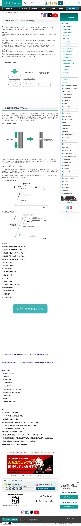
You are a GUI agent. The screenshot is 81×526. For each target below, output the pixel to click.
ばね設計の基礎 (16, 12)
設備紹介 (43, 8)
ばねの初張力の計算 (67, 57)
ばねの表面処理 (66, 159)
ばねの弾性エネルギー (67, 66)
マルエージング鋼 (67, 144)
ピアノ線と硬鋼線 (67, 116)
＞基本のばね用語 (7, 268)
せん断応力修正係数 (67, 60)
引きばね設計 (66, 38)
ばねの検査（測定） (67, 97)
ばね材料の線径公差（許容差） (69, 156)
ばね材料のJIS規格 (67, 113)
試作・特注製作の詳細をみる (69, 492)
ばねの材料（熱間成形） (68, 134)
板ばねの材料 (66, 137)
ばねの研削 (65, 175)
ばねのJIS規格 (66, 110)
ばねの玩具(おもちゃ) (67, 193)
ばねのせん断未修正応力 (68, 51)
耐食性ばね (65, 128)
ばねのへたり (66, 76)
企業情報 (52, 8)
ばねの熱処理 (66, 165)
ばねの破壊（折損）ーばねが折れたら (69, 86)
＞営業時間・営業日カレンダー (11, 284)
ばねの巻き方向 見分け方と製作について (69, 89)
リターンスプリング (67, 187)
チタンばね (65, 147)
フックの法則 (66, 72)
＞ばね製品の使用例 (7, 287)
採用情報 (61, 8)
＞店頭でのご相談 (7, 281)
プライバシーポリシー (71, 518)
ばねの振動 (65, 69)
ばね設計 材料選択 (67, 32)
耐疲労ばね (65, 122)
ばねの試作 (65, 23)
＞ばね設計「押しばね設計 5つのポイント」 (14, 253)
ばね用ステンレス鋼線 (67, 119)
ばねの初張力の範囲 (67, 54)
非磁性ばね (65, 131)
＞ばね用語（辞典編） (8, 265)
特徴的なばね (66, 190)
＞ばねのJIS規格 (6, 262)
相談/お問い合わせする (69, 497)
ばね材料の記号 (66, 106)
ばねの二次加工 (66, 171)
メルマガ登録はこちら (69, 506)
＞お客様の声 (6, 294)
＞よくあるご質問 (7, 297)
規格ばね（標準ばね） (67, 26)
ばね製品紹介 (34, 8)
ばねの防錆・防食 (67, 162)
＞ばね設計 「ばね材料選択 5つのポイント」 (14, 249)
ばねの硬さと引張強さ (67, 153)
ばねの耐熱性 (66, 168)
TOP (3, 12)
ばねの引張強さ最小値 (67, 48)
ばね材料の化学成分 (67, 150)
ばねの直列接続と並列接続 (68, 63)
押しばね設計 (66, 35)
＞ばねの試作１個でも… (9, 275)
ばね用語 (65, 103)
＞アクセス (5, 278)
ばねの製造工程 (66, 100)
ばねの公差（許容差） (67, 94)
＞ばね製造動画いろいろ (9, 290)
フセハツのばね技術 (22, 8)
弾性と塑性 (65, 79)
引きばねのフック (67, 91)
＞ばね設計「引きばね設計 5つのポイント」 (14, 256)
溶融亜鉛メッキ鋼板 (67, 141)
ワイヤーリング (66, 184)
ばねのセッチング (67, 181)
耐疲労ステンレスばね (67, 125)
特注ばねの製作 (9, 8)
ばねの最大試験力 (67, 45)
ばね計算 (65, 82)
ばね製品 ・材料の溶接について (69, 178)
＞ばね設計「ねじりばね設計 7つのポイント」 (15, 259)
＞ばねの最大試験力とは (9, 272)
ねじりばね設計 (66, 41)
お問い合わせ (72, 8)
